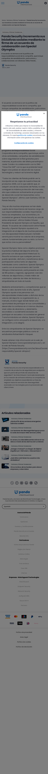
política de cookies (25, 135)
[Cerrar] (44, 113)
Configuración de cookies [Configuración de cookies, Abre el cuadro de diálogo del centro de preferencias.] (24, 143)
